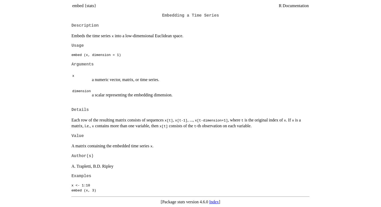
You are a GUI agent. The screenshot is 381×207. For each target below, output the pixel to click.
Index (214, 202)
